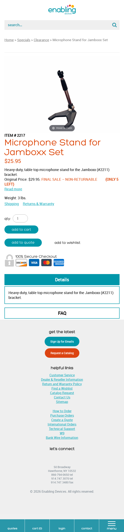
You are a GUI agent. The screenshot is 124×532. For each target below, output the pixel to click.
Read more (13, 189)
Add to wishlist (67, 243)
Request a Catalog (62, 353)
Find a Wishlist (62, 388)
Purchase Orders (62, 415)
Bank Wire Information (62, 437)
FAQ (62, 313)
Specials (23, 40)
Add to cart (21, 230)
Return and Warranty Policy (62, 384)
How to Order (62, 411)
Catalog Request (62, 393)
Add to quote (23, 242)
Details (62, 280)
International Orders (62, 424)
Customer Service (62, 375)
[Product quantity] (20, 218)
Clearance (41, 40)
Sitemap (62, 402)
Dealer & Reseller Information (62, 379)
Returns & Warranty (38, 203)
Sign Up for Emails (62, 341)
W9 (62, 433)
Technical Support (62, 429)
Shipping (11, 203)
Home (9, 40)
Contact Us (62, 397)
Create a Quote (62, 420)
